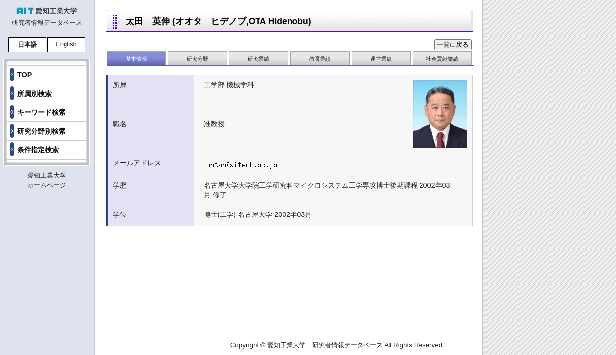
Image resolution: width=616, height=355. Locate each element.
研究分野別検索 (41, 131)
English (66, 44)
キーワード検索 (41, 112)
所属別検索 (34, 94)
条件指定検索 (38, 150)
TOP (24, 75)
